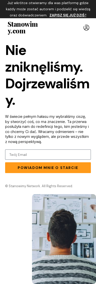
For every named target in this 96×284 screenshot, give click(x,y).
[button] (86, 27)
